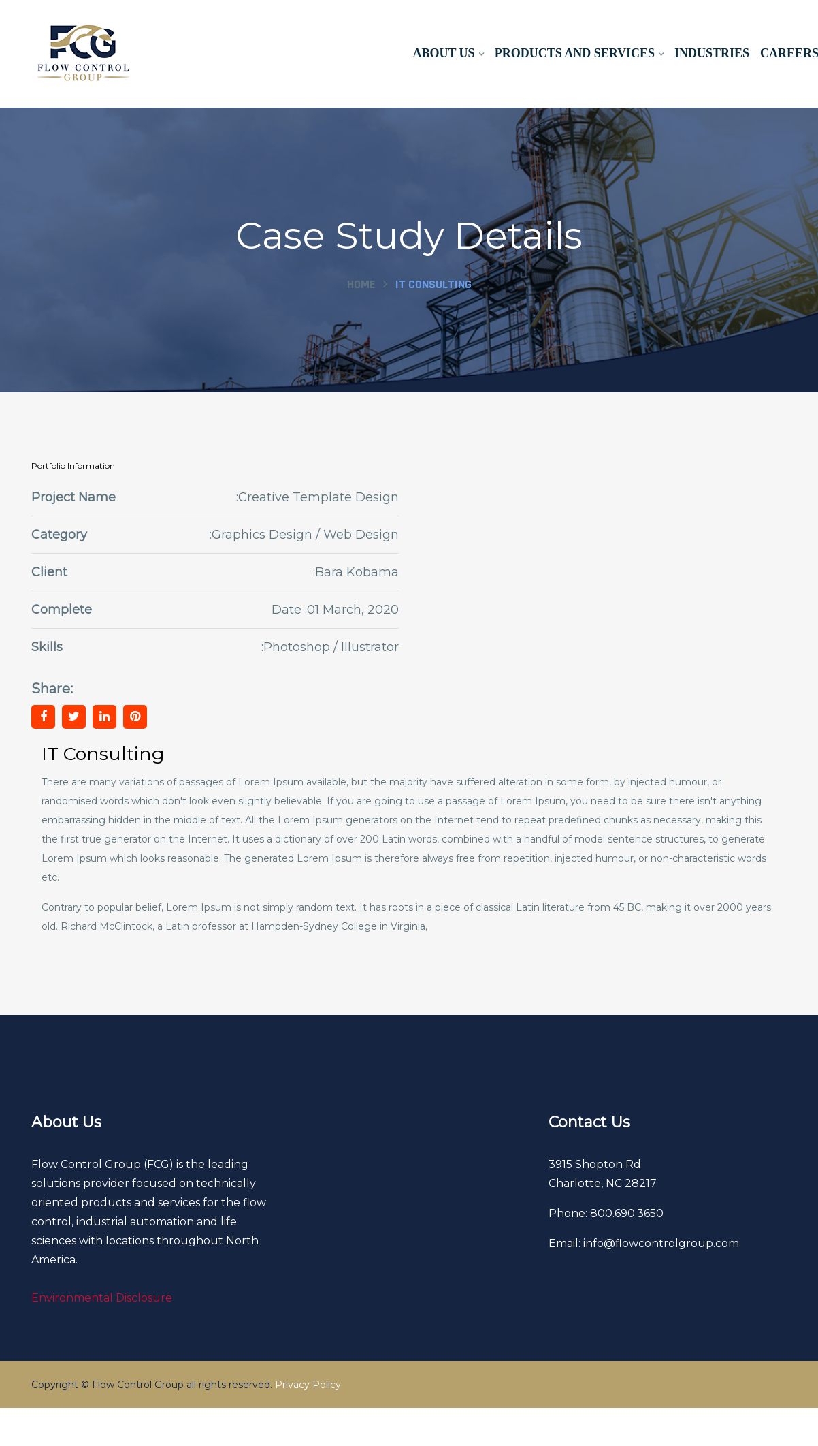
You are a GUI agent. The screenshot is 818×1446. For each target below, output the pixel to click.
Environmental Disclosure (101, 1297)
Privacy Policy (308, 1385)
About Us (443, 53)
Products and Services (574, 53)
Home (361, 284)
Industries (711, 53)
